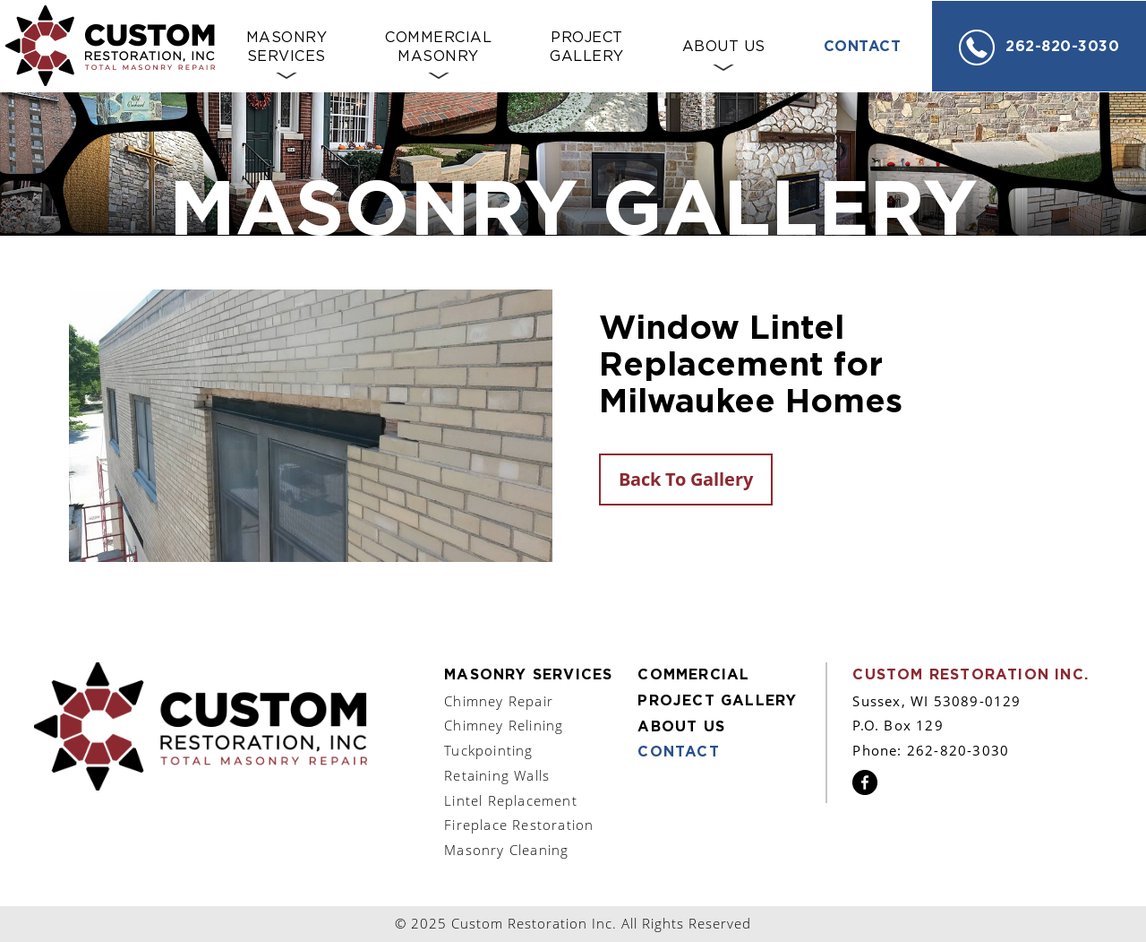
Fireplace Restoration (519, 825)
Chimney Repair (498, 701)
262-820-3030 (1039, 47)
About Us (723, 46)
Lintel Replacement (510, 800)
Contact (863, 46)
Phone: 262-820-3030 (930, 750)
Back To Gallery (686, 479)
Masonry (287, 48)
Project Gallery (717, 701)
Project (587, 48)
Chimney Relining (503, 725)
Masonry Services (528, 675)
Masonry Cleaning (506, 850)
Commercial (438, 48)
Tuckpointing (488, 750)
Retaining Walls (497, 775)
